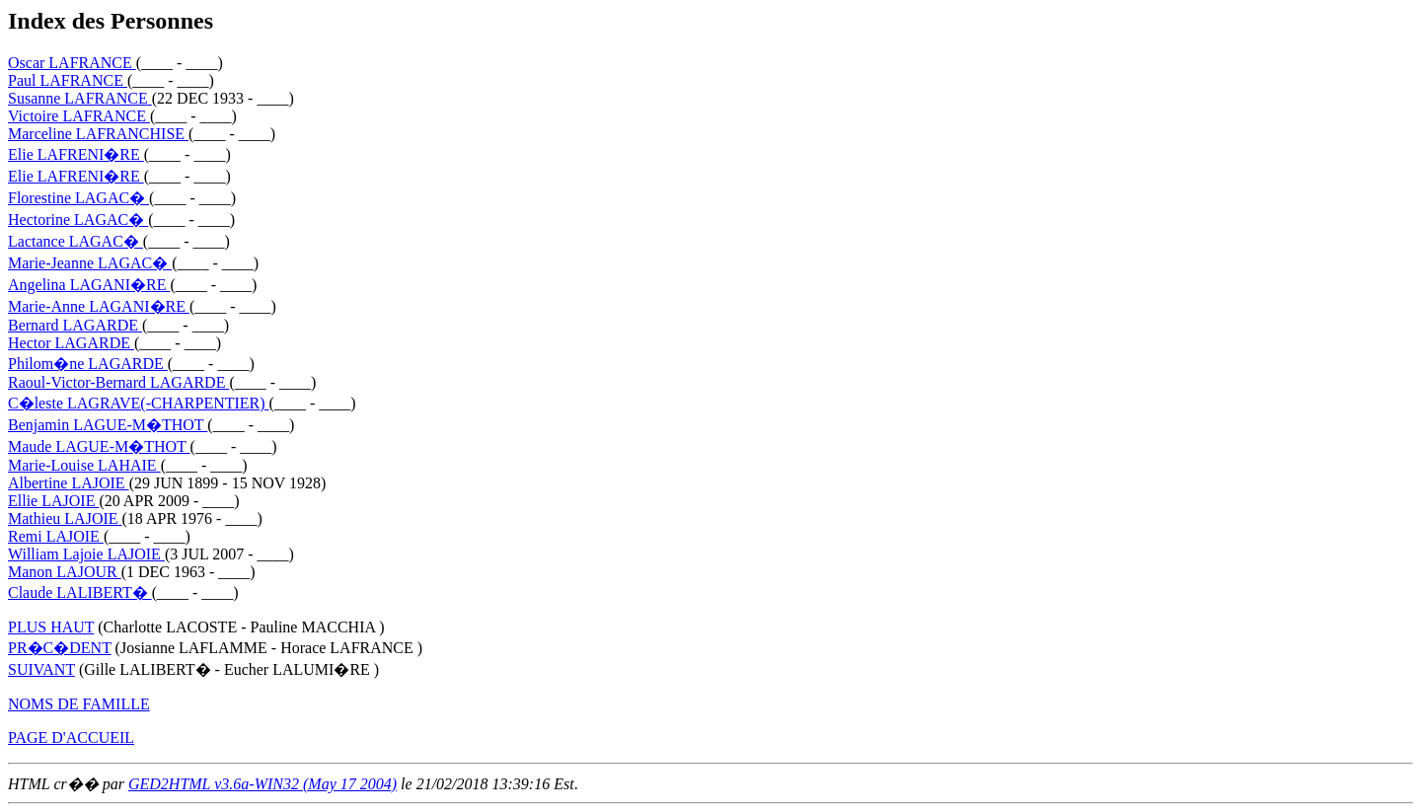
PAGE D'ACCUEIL (71, 737)
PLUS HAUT (51, 627)
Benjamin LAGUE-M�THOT (107, 424)
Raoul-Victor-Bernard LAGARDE (118, 382)
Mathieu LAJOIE (65, 518)
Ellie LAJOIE (53, 500)
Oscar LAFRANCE (72, 62)
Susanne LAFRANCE (80, 98)
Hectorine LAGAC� (78, 219)
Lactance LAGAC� (75, 241)
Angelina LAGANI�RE (89, 284)
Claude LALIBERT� (80, 592)
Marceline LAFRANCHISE (98, 133)
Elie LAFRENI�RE (76, 154)
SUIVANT (41, 669)
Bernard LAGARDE (75, 325)
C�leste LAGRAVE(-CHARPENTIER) (138, 403)
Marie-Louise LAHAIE (84, 465)
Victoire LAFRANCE (79, 116)
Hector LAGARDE (71, 342)
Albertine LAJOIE (68, 483)
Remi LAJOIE (56, 536)
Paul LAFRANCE (67, 80)
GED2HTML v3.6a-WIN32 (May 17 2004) (262, 783)
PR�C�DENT (60, 647)
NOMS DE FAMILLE (79, 704)
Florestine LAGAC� (78, 197)
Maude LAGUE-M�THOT (99, 446)
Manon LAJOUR (64, 571)
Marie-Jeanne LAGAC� (90, 263)
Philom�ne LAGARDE (88, 363)
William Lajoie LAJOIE (86, 554)
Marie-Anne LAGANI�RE (98, 306)
